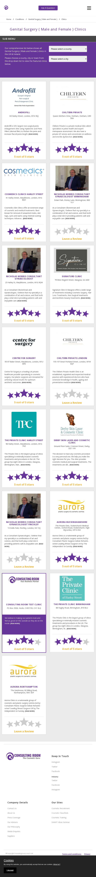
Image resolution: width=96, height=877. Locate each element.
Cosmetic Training (59, 817)
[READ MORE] (33, 134)
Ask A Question (48, 8)
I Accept (10, 870)
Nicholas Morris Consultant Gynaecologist (24, 277)
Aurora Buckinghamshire (72, 522)
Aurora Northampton (24, 686)
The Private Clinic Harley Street (24, 440)
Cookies (9, 860)
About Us (11, 813)
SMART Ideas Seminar (61, 822)
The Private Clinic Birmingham (72, 604)
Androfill (24, 112)
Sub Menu (8, 38)
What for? (56, 864)
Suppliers (11, 836)
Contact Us (12, 808)
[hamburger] (89, 8)
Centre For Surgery (24, 358)
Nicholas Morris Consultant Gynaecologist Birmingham (72, 195)
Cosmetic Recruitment (61, 808)
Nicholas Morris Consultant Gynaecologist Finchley (24, 523)
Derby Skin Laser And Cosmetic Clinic (72, 441)
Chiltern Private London (72, 358)
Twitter (54, 766)
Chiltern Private (72, 112)
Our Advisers (13, 822)
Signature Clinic (72, 276)
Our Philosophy (14, 827)
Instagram (56, 762)
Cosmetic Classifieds (60, 813)
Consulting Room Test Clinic (24, 604)
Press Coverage (14, 817)
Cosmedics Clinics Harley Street (24, 194)
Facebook (56, 771)
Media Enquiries (14, 831)
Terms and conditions (71, 854)
